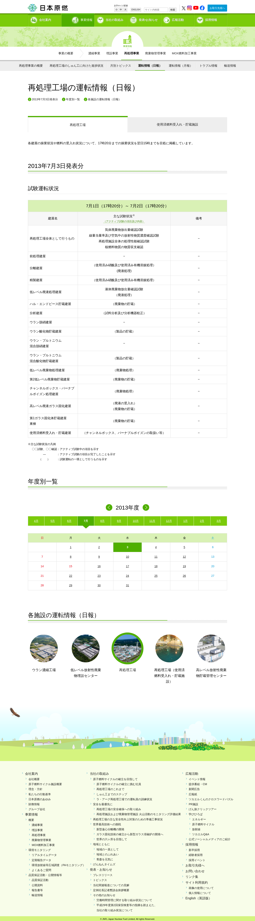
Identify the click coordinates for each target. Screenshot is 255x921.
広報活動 (178, 19)
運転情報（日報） (150, 64)
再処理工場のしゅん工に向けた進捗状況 (76, 64)
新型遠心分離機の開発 (110, 827)
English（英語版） (198, 897)
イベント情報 (197, 777)
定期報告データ (41, 858)
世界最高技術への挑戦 (107, 823)
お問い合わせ (195, 869)
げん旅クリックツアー (203, 807)
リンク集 (191, 875)
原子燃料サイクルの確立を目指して (115, 777)
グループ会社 (36, 807)
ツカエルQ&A (200, 832)
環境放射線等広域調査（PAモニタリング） (58, 863)
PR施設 (193, 802)
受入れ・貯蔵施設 (177, 123)
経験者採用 (196, 853)
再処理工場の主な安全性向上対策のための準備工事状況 (128, 818)
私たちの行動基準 (39, 792)
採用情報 (211, 19)
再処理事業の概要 (31, 64)
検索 (172, 9)
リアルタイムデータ (44, 853)
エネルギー (199, 818)
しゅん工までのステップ (111, 792)
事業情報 (78, 19)
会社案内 (45, 19)
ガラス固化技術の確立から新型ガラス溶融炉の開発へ (129, 832)
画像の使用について (201, 886)
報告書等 (37, 888)
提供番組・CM (198, 782)
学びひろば (196, 812)
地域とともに (101, 843)
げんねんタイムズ (104, 862)
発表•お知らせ (148, 19)
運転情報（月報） (181, 64)
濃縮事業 (94, 52)
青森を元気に (104, 858)
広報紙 (193, 792)
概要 (31, 818)
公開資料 (37, 883)
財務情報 (34, 802)
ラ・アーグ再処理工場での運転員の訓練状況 (124, 797)
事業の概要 (65, 52)
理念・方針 (35, 787)
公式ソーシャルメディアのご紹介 (209, 837)
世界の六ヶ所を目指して (111, 837)
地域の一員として (107, 848)
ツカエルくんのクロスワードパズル (211, 797)
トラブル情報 (208, 64)
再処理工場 (78, 123)
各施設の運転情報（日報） (104, 97)
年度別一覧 (73, 97)
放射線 (196, 827)
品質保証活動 (40, 878)
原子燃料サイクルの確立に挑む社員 (118, 782)
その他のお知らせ (104, 893)
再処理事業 (131, 52)
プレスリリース (103, 873)
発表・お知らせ (101, 868)
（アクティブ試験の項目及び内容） (124, 220)
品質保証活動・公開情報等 (45, 873)
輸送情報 (230, 64)
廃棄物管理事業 (155, 52)
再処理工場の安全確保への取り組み (118, 807)
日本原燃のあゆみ (39, 797)
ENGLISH (135, 10)
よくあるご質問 (41, 868)
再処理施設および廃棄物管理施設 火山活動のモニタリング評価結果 (138, 812)
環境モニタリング (39, 848)
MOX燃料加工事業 (184, 52)
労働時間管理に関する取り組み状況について (124, 898)
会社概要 (34, 777)
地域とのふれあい (107, 853)
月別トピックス (120, 64)
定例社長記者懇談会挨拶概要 (111, 888)
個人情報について (200, 891)
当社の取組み (115, 19)
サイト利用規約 (196, 881)
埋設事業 (112, 52)
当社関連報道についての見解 (111, 883)
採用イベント (197, 858)
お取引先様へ (217, 8)
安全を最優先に (103, 802)
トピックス (100, 878)
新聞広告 (194, 787)
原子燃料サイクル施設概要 (45, 782)
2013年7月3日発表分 (45, 97)
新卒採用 (194, 848)
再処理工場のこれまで (110, 787)
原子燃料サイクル (203, 823)
